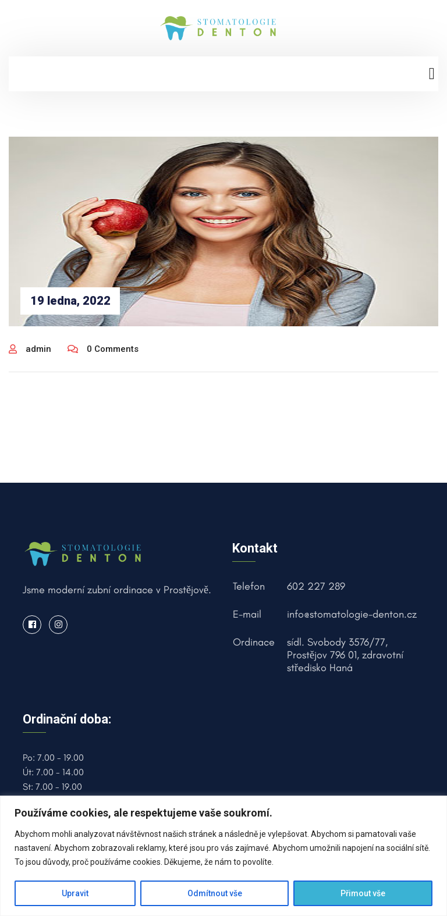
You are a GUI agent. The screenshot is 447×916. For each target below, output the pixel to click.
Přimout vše (362, 893)
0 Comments (103, 349)
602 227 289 (316, 586)
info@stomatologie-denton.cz (352, 614)
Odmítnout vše (214, 893)
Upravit (75, 893)
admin (30, 349)
